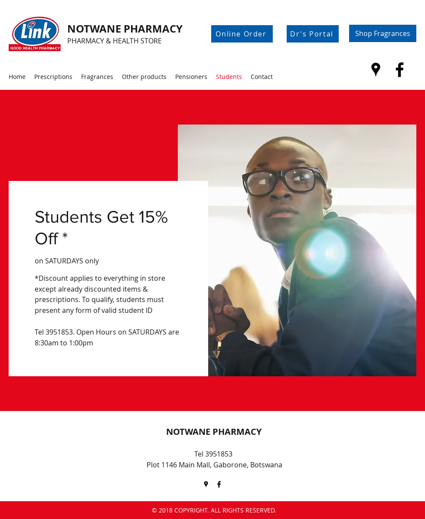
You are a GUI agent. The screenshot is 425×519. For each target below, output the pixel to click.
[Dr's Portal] (313, 34)
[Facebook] (399, 69)
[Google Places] (376, 69)
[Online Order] (242, 34)
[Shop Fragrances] (382, 33)
